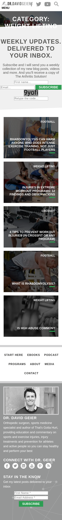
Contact (31, 373)
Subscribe (48, 87)
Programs (17, 364)
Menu (5, 7)
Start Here (13, 355)
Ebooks (33, 355)
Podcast (51, 355)
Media (49, 364)
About (35, 364)
